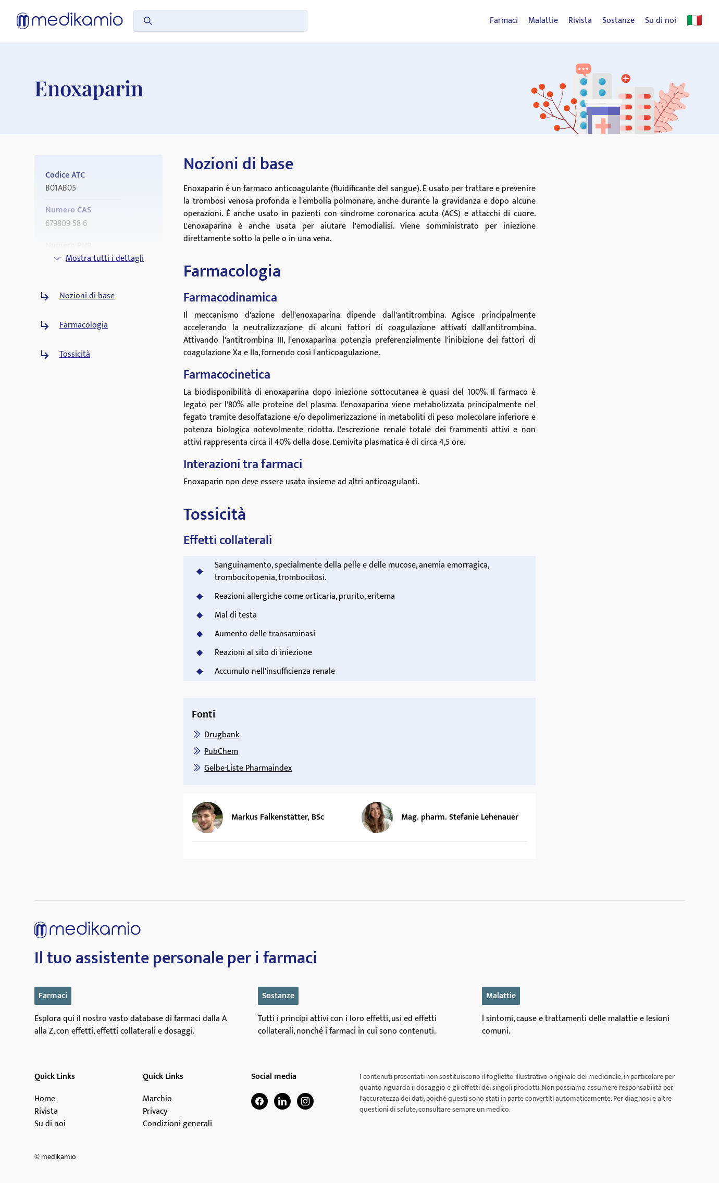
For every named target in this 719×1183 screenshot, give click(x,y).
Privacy (155, 1111)
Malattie (543, 21)
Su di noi (660, 21)
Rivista (580, 21)
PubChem (221, 752)
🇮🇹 (694, 21)
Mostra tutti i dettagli (98, 258)
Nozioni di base (87, 296)
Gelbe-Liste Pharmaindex (248, 768)
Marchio (157, 1099)
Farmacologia (83, 325)
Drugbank (221, 735)
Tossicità (74, 354)
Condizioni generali (177, 1124)
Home (44, 1099)
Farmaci (504, 21)
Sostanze (618, 21)
